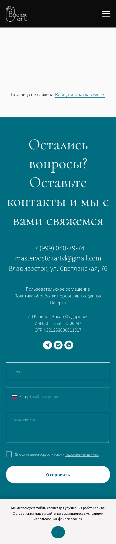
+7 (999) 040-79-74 (58, 247)
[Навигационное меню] (106, 14)
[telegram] (47, 345)
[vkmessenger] (58, 345)
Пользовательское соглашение (58, 289)
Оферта (58, 302)
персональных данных (82, 454)
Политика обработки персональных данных (58, 296)
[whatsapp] (68, 345)
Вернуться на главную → (80, 94)
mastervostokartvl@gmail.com (58, 258)
